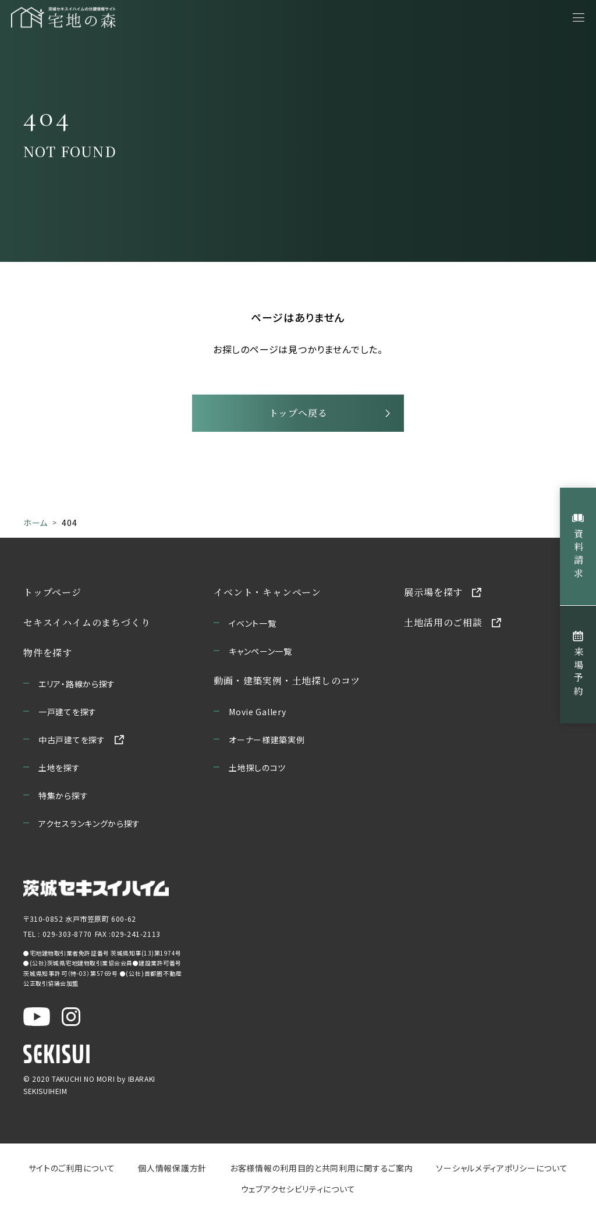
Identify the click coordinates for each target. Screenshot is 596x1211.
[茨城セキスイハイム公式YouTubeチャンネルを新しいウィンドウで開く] (36, 1016)
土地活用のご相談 (443, 622)
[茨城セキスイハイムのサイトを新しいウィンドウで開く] (96, 888)
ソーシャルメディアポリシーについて (501, 1168)
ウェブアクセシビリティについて (298, 1189)
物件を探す (47, 652)
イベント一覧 (252, 623)
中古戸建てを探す (71, 739)
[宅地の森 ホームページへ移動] (122, 17)
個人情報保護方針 (172, 1168)
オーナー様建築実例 (266, 739)
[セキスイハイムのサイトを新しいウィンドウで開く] (56, 1054)
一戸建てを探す (67, 712)
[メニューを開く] (578, 17)
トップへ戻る (298, 413)
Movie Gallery (257, 712)
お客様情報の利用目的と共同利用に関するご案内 (321, 1168)
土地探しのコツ (257, 767)
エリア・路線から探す (76, 684)
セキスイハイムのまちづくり (86, 622)
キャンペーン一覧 (260, 651)
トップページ (52, 592)
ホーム (35, 522)
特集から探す (63, 795)
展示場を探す (433, 592)
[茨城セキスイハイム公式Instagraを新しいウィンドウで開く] (71, 1016)
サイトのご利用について (72, 1168)
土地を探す (59, 767)
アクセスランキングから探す (89, 823)
